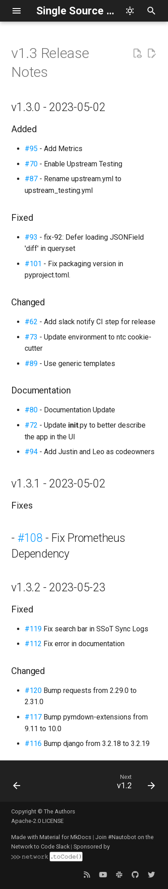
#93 (31, 237)
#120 (33, 690)
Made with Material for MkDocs (51, 837)
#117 (33, 717)
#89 (31, 363)
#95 (31, 148)
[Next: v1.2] (134, 783)
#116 (33, 743)
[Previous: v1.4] (17, 783)
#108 (30, 538)
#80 (31, 410)
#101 (33, 263)
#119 (33, 629)
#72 (31, 425)
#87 (31, 178)
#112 (33, 643)
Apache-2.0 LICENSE (37, 821)
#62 (31, 321)
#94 (31, 451)
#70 (31, 164)
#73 (31, 337)
